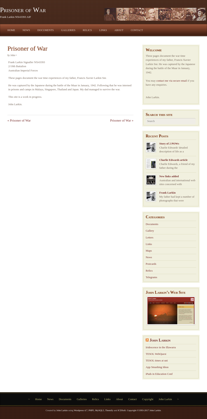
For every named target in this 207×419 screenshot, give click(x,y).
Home (11, 30)
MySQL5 (99, 410)
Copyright (147, 399)
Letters (149, 237)
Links (103, 30)
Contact (137, 30)
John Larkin (160, 340)
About (118, 30)
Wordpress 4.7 (80, 410)
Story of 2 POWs (169, 143)
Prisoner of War (23, 10)
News (26, 30)
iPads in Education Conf (159, 373)
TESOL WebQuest (156, 353)
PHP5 (91, 410)
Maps (149, 250)
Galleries (68, 30)
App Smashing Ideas (157, 367)
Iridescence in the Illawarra (161, 347)
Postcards (151, 263)
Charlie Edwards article (173, 159)
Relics (87, 30)
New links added (169, 176)
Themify (109, 410)
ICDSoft (122, 410)
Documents (45, 30)
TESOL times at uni (157, 360)
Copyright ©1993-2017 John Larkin (144, 410)
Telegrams (151, 277)
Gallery (150, 230)
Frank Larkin (167, 192)
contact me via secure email (171, 80)
